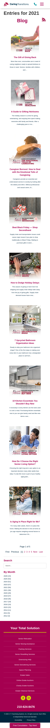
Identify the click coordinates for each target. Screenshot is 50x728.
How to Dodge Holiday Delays (25, 283)
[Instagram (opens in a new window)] (28, 698)
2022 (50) (7, 587)
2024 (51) (7, 582)
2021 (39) (7, 590)
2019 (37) (7, 596)
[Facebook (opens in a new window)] (23, 698)
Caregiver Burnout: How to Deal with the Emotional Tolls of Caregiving (25, 172)
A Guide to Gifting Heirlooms (25, 112)
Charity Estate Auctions (25, 686)
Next (35, 552)
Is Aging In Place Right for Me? (25, 522)
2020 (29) (7, 593)
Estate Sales (25, 675)
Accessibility (18, 720)
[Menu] (41, 4)
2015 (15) (7, 607)
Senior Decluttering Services (25, 665)
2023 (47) (7, 584)
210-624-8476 (26, 706)
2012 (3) (7, 616)
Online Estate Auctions (25, 680)
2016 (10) (7, 604)
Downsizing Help (25, 659)
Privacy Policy (31, 720)
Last (41, 552)
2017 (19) (7, 602)
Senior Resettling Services (25, 654)
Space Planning (25, 670)
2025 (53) (7, 579)
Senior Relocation (25, 639)
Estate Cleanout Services (25, 691)
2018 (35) (7, 599)
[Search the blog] (25, 565)
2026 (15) (7, 576)
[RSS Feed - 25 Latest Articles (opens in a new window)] (43, 19)
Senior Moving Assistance (25, 644)
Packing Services (25, 649)
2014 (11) (7, 610)
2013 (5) (7, 613)
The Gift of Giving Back (25, 57)
